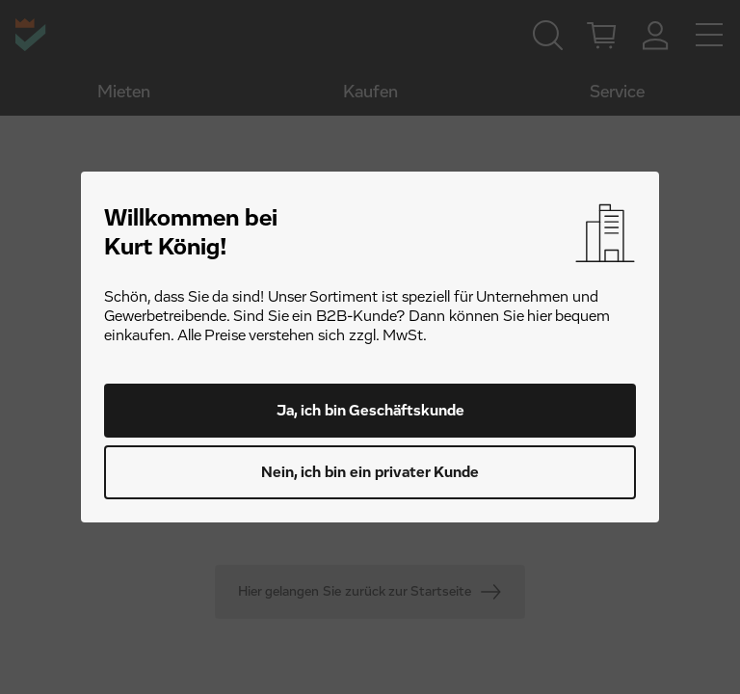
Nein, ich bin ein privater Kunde (370, 472)
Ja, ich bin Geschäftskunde (370, 410)
